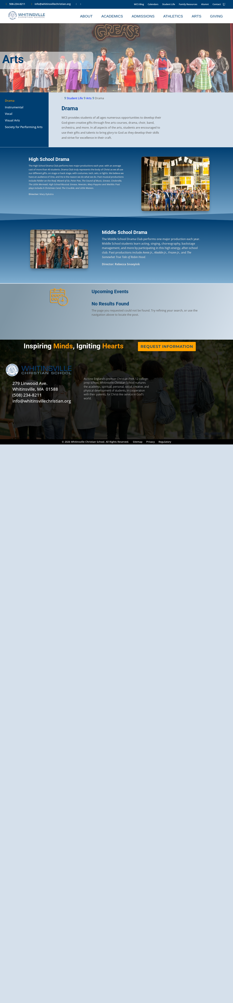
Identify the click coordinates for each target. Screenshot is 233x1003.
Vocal (8, 114)
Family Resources (188, 4)
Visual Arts (12, 120)
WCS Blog (139, 4)
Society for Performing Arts (23, 127)
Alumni (205, 4)
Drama (10, 101)
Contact (217, 4)
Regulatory (165, 442)
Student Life (168, 4)
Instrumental (14, 107)
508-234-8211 (17, 4)
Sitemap (137, 442)
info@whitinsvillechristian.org (53, 4)
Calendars (153, 4)
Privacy (150, 442)
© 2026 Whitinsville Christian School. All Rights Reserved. (95, 442)
